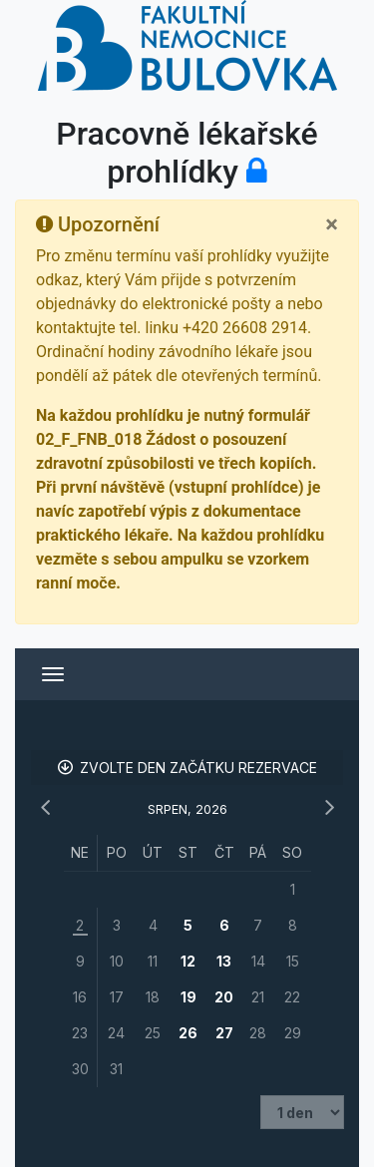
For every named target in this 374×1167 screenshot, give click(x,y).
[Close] (331, 224)
